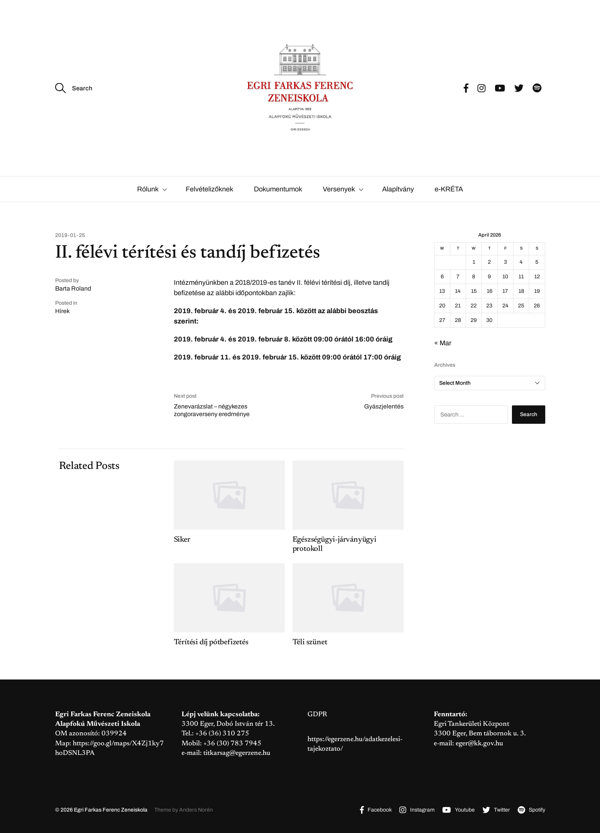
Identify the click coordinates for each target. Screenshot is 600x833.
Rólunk (148, 189)
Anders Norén (196, 810)
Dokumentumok (278, 189)
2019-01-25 (70, 235)
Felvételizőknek (209, 189)
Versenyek (339, 189)
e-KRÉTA (449, 189)
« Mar (442, 343)
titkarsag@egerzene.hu (236, 753)
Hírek (62, 311)
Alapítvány (398, 189)
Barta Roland (73, 288)
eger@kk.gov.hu (479, 743)
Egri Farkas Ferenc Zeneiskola (110, 810)
